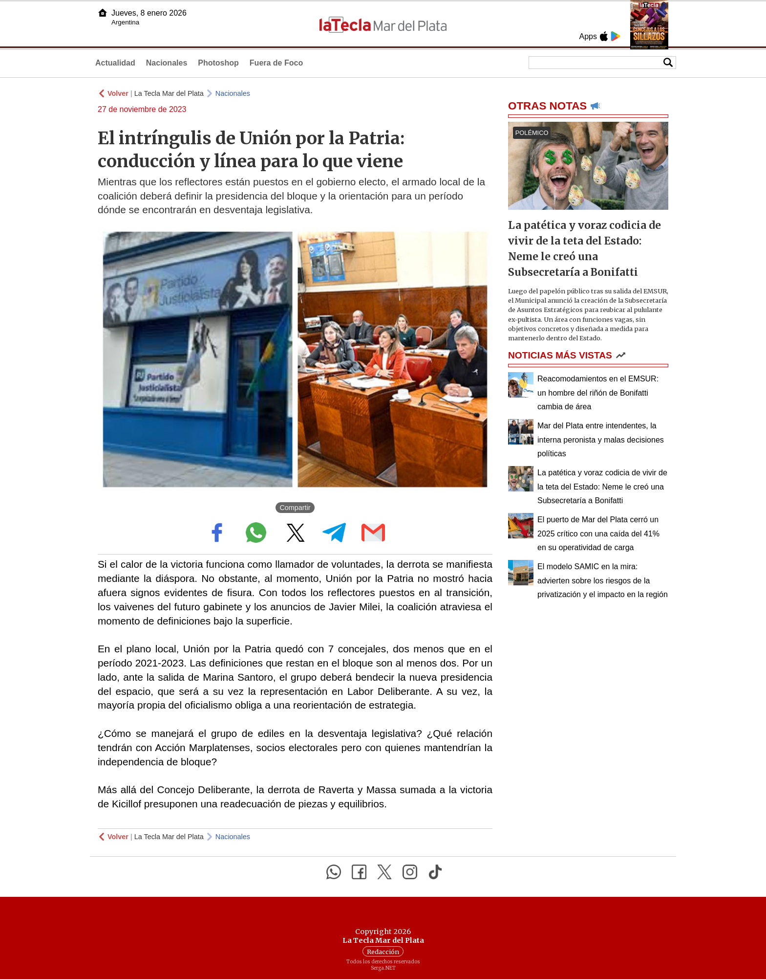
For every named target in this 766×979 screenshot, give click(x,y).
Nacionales (166, 63)
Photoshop (218, 63)
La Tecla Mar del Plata (169, 93)
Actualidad (115, 63)
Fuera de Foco (276, 63)
